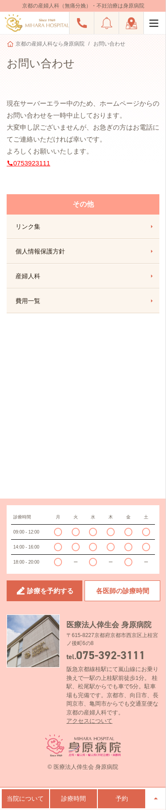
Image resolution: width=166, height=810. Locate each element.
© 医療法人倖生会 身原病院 (83, 767)
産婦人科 (85, 276)
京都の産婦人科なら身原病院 (50, 44)
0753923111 (28, 163)
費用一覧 (85, 300)
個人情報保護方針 (85, 251)
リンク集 (85, 226)
